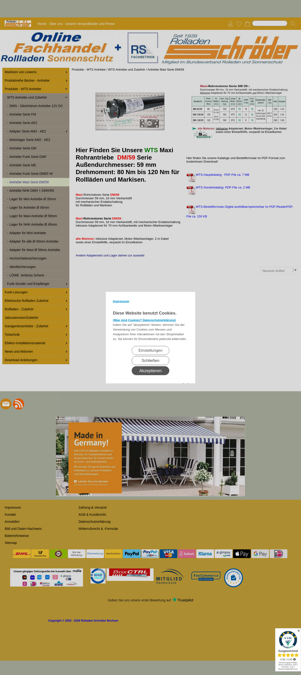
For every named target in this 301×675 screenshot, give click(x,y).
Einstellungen (150, 350)
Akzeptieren (150, 370)
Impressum (121, 301)
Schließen (150, 360)
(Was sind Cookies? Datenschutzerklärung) (144, 320)
